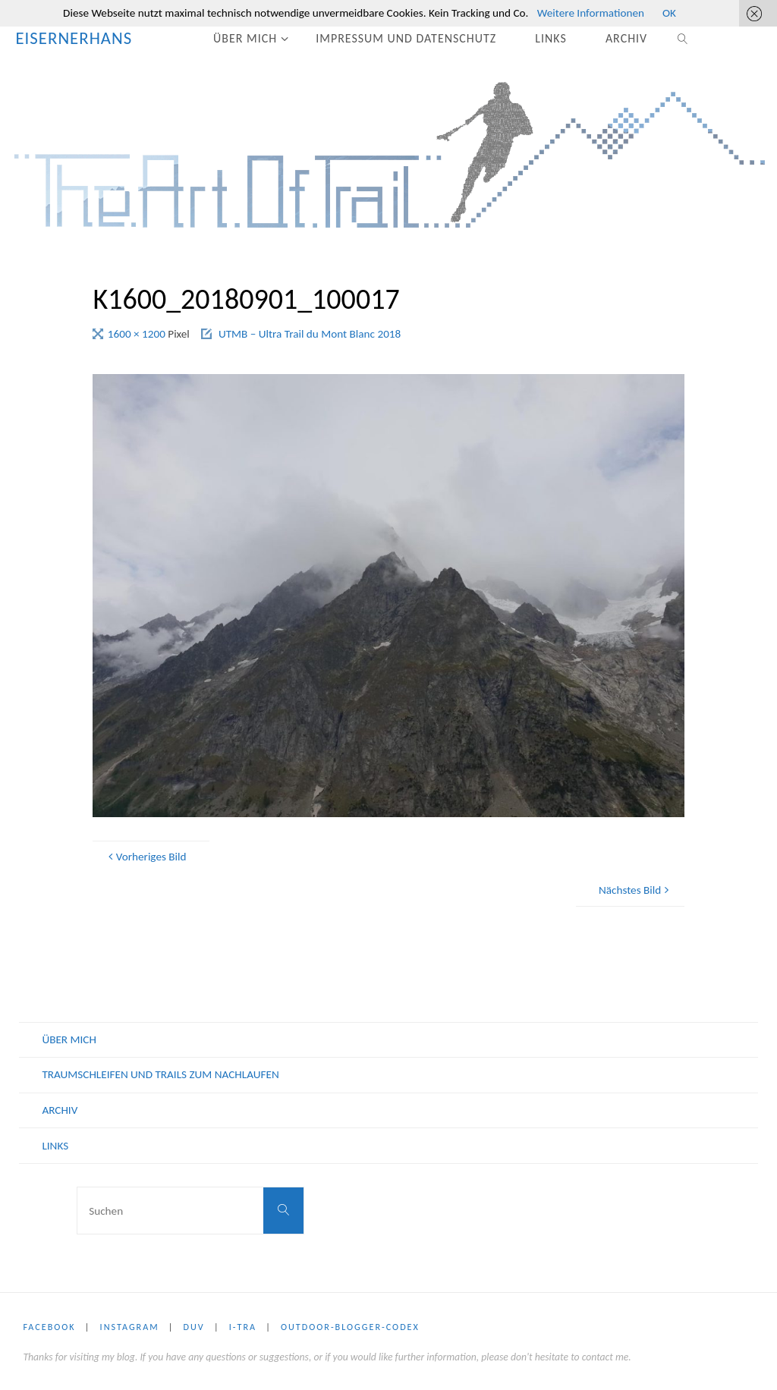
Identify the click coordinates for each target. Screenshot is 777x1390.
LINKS (55, 1146)
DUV (194, 1326)
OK (669, 13)
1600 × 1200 (138, 334)
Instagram (129, 1326)
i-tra (242, 1326)
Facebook (49, 1326)
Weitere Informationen (590, 13)
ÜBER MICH (69, 1039)
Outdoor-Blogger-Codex (350, 1326)
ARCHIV (59, 1110)
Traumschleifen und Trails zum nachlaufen (160, 1074)
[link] (683, 38)
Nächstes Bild (636, 890)
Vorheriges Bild (146, 856)
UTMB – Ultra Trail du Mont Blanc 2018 (310, 334)
